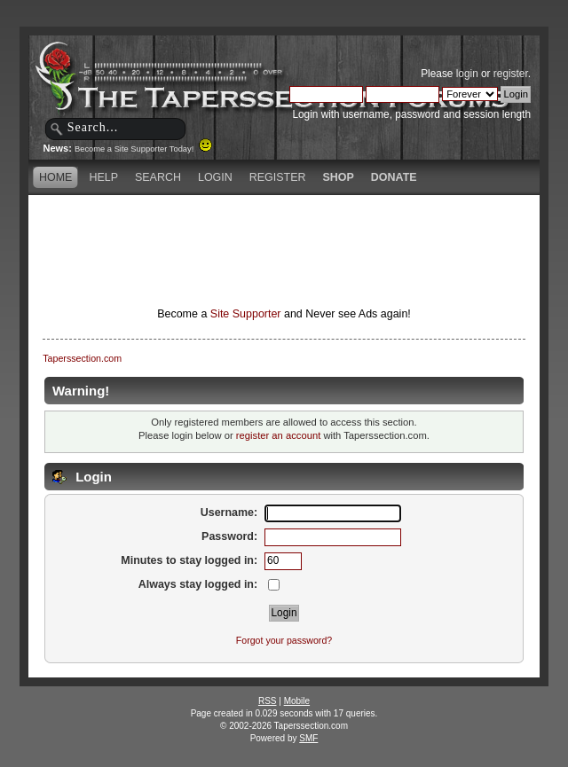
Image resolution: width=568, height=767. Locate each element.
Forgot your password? (284, 640)
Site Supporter (245, 314)
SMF (308, 738)
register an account (278, 435)
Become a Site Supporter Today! (143, 149)
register (510, 73)
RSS (267, 701)
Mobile (297, 701)
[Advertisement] (284, 226)
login (467, 73)
